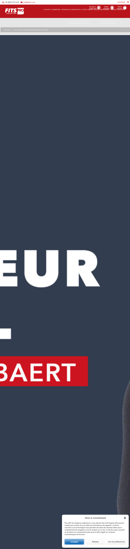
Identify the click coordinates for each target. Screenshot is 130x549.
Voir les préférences (116, 542)
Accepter (74, 542)
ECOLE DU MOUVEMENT (101, 14)
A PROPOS (47, 14)
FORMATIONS (56, 14)
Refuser (95, 542)
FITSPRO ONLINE (87, 14)
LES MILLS (113, 14)
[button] (125, 518)
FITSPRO (11, 15)
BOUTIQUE (121, 2)
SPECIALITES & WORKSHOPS (71, 14)
